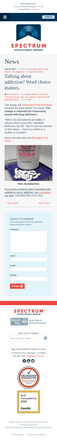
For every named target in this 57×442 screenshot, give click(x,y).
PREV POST (11, 203)
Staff (46, 69)
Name (13, 256)
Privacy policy (17, 434)
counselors (45, 192)
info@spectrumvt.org (35, 356)
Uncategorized (18, 72)
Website (13, 275)
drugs (17, 97)
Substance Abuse (12, 100)
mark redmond (30, 97)
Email (13, 265)
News (40, 69)
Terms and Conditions (36, 434)
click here (34, 9)
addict (27, 94)
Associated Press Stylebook (37, 105)
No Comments (12, 94)
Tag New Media (45, 427)
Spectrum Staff (36, 72)
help (22, 97)
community (43, 94)
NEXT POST (45, 203)
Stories (8, 72)
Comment (15, 229)
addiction (34, 94)
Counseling (32, 69)
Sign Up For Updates (28, 333)
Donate (48, 17)
